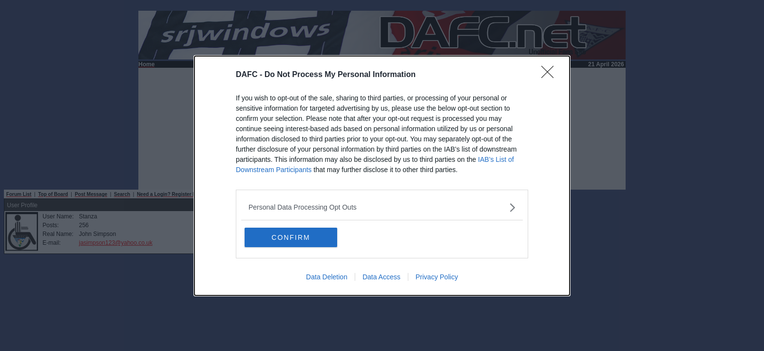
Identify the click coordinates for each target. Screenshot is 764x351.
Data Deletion (326, 277)
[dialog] (382, 175)
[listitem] (382, 207)
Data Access (382, 277)
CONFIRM (290, 237)
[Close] (550, 75)
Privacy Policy (437, 277)
